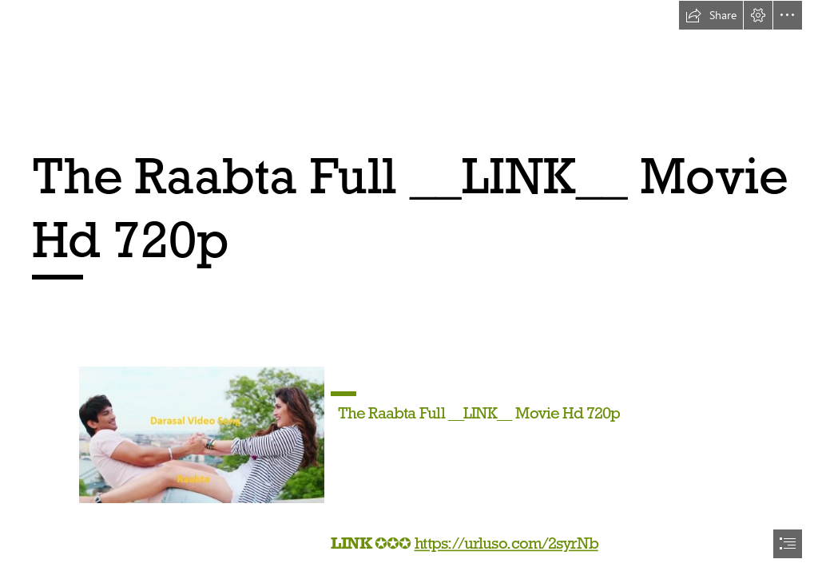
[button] (711, 15)
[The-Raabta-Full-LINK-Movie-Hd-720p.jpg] (201, 434)
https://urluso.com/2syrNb (506, 543)
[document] (409, 287)
